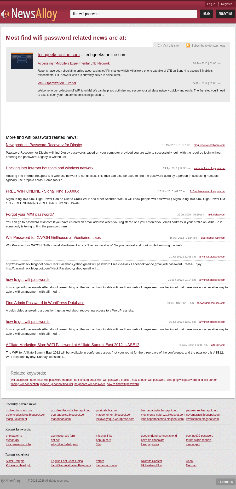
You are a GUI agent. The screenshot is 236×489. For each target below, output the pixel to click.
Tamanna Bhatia (106, 465)
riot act (55, 440)
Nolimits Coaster (151, 461)
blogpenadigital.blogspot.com (159, 410)
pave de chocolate (152, 440)
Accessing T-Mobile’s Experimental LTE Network (74, 63)
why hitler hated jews (64, 444)
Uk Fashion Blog (151, 465)
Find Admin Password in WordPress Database (45, 303)
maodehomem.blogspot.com (114, 414)
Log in (211, 4)
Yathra (100, 461)
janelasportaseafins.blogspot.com (162, 419)
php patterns (14, 435)
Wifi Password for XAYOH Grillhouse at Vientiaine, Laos (53, 238)
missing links (104, 435)
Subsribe (226, 14)
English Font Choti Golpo (67, 461)
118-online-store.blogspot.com (207, 191)
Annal (190, 461)
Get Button (226, 481)
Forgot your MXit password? (30, 214)
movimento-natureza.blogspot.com (163, 414)
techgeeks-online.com (59, 54)
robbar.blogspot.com (19, 410)
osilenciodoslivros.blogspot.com (26, 414)
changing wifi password (182, 380)
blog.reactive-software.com (209, 145)
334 (98, 444)
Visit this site (170, 45)
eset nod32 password (199, 435)
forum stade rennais (199, 440)
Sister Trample (15, 461)
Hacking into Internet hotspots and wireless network (50, 168)
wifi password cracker (116, 380)
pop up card (103, 440)
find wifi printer (207, 380)
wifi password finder (23, 380)
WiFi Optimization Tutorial (57, 83)
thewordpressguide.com (211, 302)
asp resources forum (64, 435)
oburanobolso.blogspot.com (68, 414)
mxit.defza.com (216, 214)
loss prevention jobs (18, 444)
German (191, 465)
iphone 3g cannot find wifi (56, 384)
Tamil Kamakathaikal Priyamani (71, 465)
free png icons (150, 444)
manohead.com (61, 419)
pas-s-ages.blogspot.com (202, 410)
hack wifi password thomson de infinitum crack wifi (69, 380)
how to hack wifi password (148, 380)
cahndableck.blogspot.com (209, 168)
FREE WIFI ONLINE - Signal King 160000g (43, 191)
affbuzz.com (218, 345)
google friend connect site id (159, 435)
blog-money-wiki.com (213, 237)
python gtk (12, 440)
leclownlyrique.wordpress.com (115, 419)
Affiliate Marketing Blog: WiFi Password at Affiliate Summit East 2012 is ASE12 (72, 345)
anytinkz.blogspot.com (212, 256)
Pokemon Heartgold (18, 465)
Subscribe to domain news (208, 45)
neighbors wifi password (90, 384)
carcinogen (193, 444)
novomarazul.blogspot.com (203, 414)
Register (226, 4)
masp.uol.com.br (16, 419)
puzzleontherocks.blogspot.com (71, 410)
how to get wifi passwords (28, 280)
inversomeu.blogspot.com (202, 419)
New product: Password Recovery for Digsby (44, 145)
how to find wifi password (122, 384)
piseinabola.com (106, 410)
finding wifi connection (25, 384)
